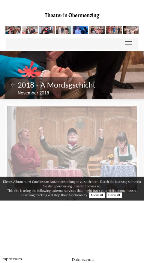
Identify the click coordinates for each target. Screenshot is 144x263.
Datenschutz (88, 259)
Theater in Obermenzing (72, 15)
